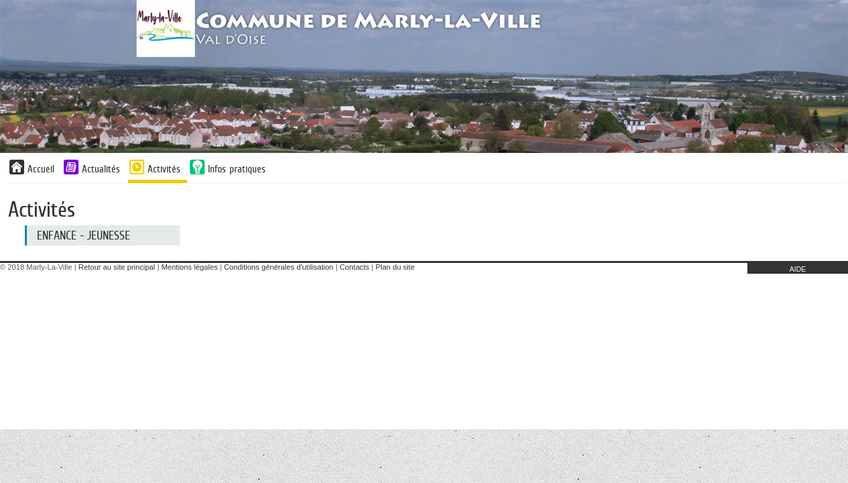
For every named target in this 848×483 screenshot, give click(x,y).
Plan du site (395, 267)
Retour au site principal (116, 267)
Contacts (354, 267)
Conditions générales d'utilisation (278, 267)
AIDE (798, 269)
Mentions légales (190, 267)
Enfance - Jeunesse (83, 235)
